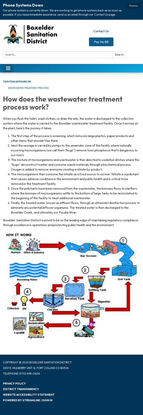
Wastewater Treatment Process (28, 87)
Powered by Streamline (21, 400)
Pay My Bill (101, 42)
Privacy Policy (14, 383)
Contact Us (101, 31)
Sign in (47, 400)
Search (119, 54)
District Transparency (21, 389)
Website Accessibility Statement (29, 394)
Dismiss (133, 5)
